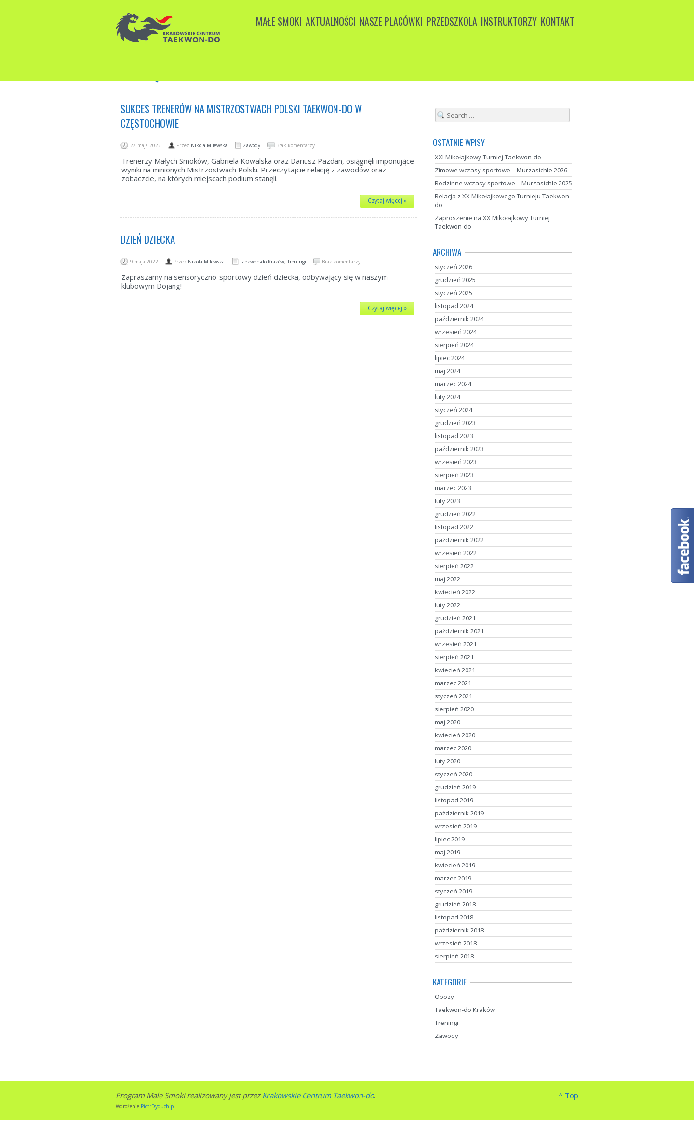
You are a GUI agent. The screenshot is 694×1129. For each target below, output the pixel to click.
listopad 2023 (454, 436)
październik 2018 (459, 930)
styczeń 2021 (453, 696)
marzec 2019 (453, 878)
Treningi (296, 261)
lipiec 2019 (450, 839)
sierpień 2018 (454, 956)
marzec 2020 (453, 748)
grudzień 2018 (455, 904)
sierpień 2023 (454, 475)
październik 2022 (459, 540)
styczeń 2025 (453, 293)
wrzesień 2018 (456, 943)
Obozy (444, 996)
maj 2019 (447, 852)
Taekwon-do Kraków (262, 261)
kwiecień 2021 (455, 670)
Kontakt (557, 21)
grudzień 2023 (455, 423)
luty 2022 (447, 605)
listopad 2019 (454, 800)
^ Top (568, 1095)
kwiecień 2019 (455, 865)
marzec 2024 (453, 384)
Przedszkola (452, 21)
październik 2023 (459, 449)
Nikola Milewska (209, 145)
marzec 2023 (453, 488)
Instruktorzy (509, 21)
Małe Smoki (279, 21)
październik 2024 (459, 319)
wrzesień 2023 (456, 462)
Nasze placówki (391, 21)
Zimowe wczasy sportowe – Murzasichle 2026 (501, 170)
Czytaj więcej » (387, 201)
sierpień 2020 (454, 709)
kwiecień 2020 (455, 735)
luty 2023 (447, 501)
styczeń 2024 (453, 410)
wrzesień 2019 (456, 826)
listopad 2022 (454, 527)
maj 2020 (447, 722)
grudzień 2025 (455, 280)
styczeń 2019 (453, 891)
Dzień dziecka (147, 239)
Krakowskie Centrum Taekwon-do (318, 1095)
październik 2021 (459, 631)
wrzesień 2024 (456, 332)
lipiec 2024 (450, 358)
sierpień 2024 (454, 345)
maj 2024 (447, 371)
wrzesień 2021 (456, 644)
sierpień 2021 (454, 657)
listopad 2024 (454, 306)
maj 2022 (447, 579)
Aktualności (331, 21)
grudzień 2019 (455, 787)
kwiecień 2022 (455, 592)
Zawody (251, 145)
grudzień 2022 (455, 514)
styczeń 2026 (453, 267)
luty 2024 (447, 397)
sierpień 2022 (454, 566)
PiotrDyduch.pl (158, 1106)
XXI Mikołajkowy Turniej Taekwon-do (488, 157)
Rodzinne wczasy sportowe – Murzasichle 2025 (503, 183)
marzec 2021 (453, 683)
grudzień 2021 (455, 618)
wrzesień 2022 (456, 553)
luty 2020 (447, 761)
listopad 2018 (454, 917)
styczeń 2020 (453, 774)
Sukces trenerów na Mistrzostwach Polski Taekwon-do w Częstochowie (241, 116)
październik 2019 (459, 813)
